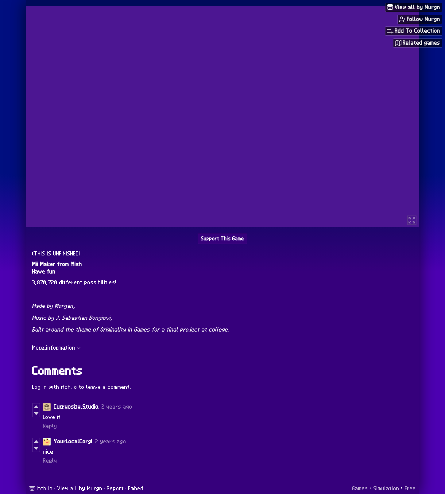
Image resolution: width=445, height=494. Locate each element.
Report (115, 488)
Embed (136, 488)
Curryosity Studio (76, 406)
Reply (50, 426)
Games (360, 488)
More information (56, 347)
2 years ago (117, 406)
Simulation (386, 488)
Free (410, 488)
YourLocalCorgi (73, 441)
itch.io (45, 488)
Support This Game (222, 238)
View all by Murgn (80, 488)
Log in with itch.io (54, 387)
